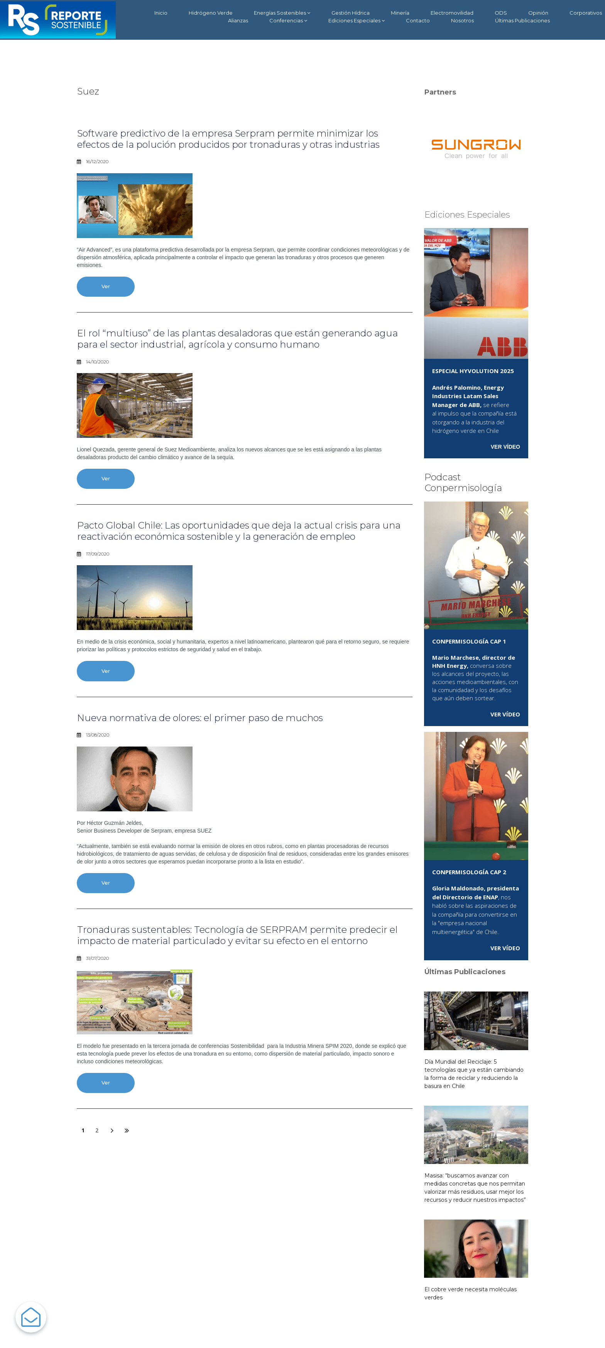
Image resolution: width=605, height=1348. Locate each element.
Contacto (418, 20)
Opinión (538, 13)
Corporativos (586, 13)
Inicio (160, 13)
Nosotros (462, 20)
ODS (501, 13)
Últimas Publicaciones (522, 20)
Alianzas (238, 20)
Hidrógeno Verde (211, 13)
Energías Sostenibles (282, 13)
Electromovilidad (452, 13)
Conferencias (288, 20)
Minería (400, 13)
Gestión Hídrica (350, 13)
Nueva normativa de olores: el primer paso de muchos (200, 717)
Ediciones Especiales (356, 20)
